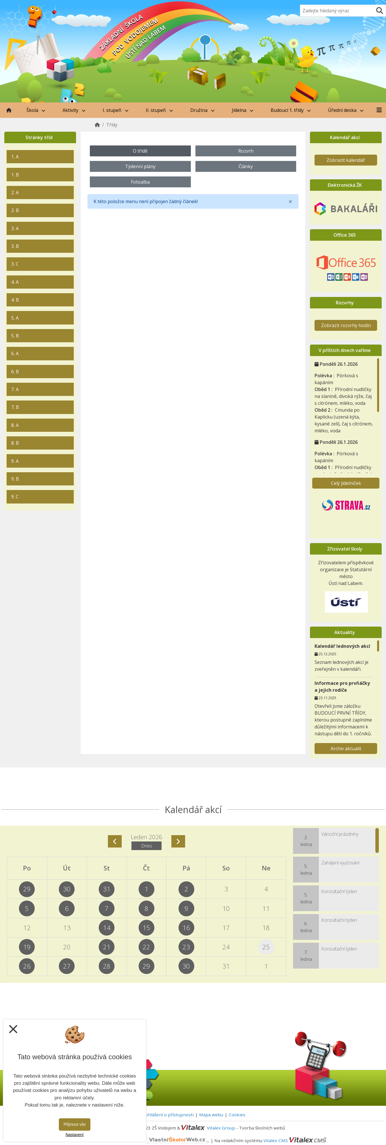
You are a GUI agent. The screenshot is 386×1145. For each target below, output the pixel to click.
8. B (15, 443)
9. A (15, 461)
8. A (15, 425)
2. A (15, 192)
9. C (15, 496)
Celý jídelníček (346, 483)
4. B (15, 300)
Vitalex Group (221, 1128)
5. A (15, 318)
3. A (15, 228)
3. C (15, 264)
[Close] (290, 201)
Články (245, 166)
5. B (15, 336)
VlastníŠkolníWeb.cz (156, 1140)
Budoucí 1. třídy (291, 110)
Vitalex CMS (275, 1140)
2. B (15, 210)
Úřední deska (346, 110)
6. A (15, 353)
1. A (15, 156)
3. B (15, 246)
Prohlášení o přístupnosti (167, 1114)
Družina (202, 110)
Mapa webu (211, 1114)
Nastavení (74, 1134)
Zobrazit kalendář (346, 160)
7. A (15, 389)
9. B (15, 479)
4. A (15, 282)
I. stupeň (116, 110)
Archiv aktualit (346, 748)
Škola (35, 110)
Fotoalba (140, 182)
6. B (15, 371)
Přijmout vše (74, 1124)
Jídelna (242, 110)
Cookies (237, 1114)
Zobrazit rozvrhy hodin (346, 325)
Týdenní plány (140, 166)
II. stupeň (159, 110)
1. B (15, 175)
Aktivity (74, 110)
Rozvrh (245, 151)
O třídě (140, 151)
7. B (15, 407)
